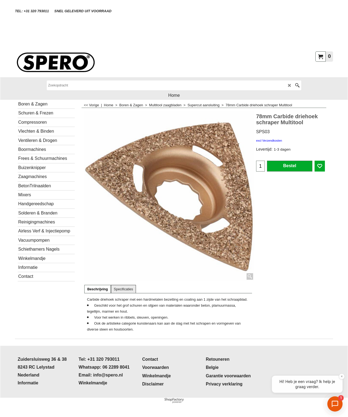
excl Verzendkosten (269, 140)
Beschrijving (97, 289)
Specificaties (123, 289)
